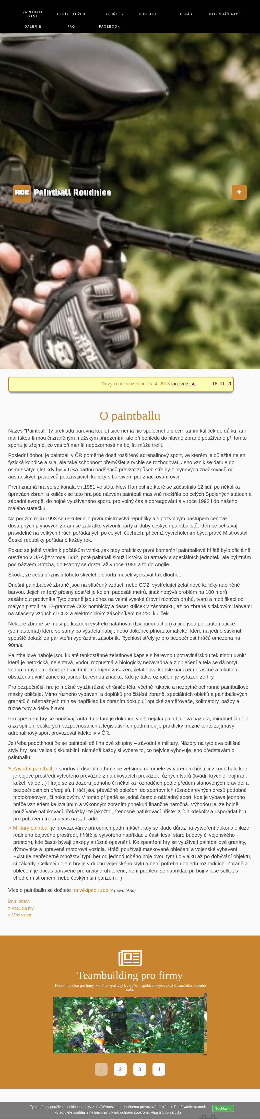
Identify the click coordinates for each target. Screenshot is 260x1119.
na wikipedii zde (90, 890)
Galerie (33, 26)
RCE (22, 192)
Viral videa (21, 915)
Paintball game (32, 14)
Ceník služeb (71, 14)
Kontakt (148, 14)
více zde (184, 383)
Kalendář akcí (224, 14)
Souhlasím (223, 1108)
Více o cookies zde (166, 1113)
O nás (186, 14)
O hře (112, 14)
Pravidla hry (22, 908)
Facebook (109, 26)
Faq (71, 26)
